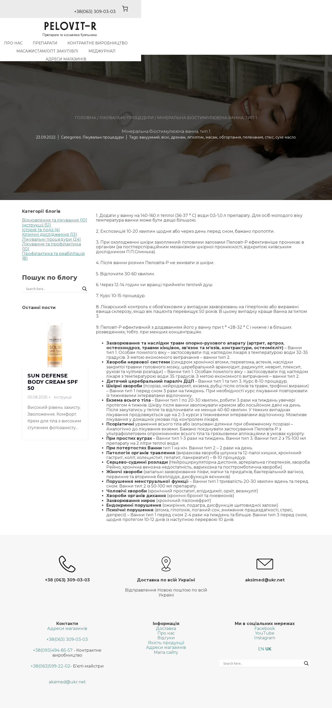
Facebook (264, 614)
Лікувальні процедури (126, 103)
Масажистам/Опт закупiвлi (184, 45)
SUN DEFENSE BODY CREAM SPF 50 (52, 368)
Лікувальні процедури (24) (51, 225)
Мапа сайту (166, 638)
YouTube (264, 619)
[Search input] (39, 275)
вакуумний (150, 123)
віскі (165, 123)
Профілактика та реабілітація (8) (53, 242)
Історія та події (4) (41, 216)
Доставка (166, 614)
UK (268, 635)
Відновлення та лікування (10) (54, 206)
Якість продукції (166, 629)
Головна (85, 103)
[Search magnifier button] (84, 275)
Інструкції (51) (36, 211)
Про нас (29, 45)
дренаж (178, 123)
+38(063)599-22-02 (50, 652)
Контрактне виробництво (113, 45)
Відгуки (166, 624)
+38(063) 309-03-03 (67, 625)
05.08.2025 (37, 383)
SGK (214, 701)
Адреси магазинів (282, 45)
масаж (211, 123)
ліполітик (195, 123)
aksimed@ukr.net (67, 668)
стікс (269, 123)
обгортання (230, 123)
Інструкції (63, 383)
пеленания (253, 123)
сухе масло (285, 123)
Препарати (60, 45)
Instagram (264, 624)
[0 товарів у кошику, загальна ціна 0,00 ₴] (299, 11)
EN (261, 635)
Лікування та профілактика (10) (51, 233)
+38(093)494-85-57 (53, 636)
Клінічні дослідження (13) (49, 220)
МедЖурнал (238, 45)
